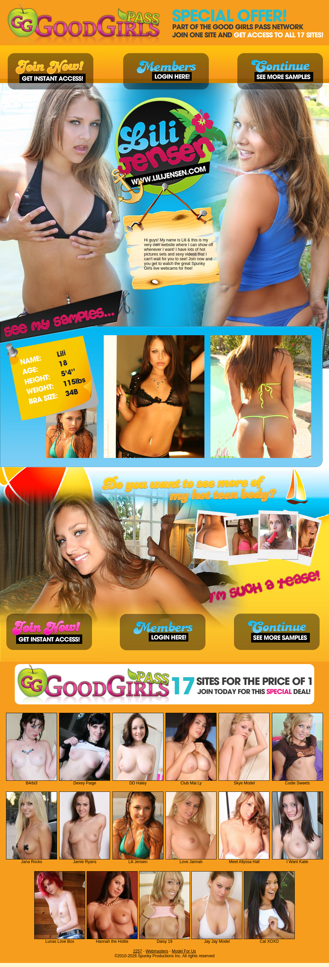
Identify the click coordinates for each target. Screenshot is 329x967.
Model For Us (184, 951)
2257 (137, 951)
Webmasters (157, 951)
